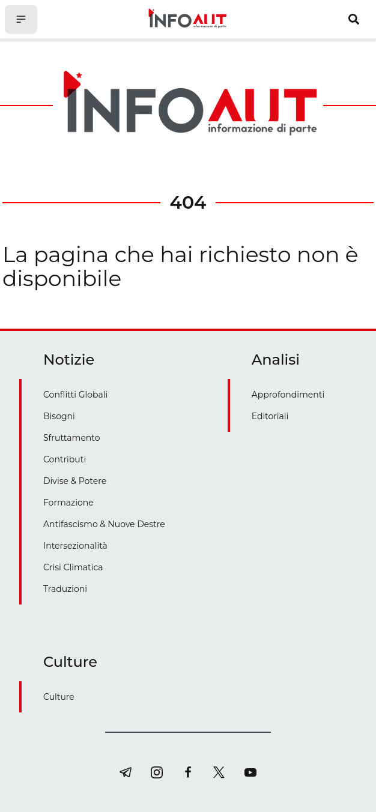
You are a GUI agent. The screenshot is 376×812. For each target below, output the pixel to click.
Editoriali (270, 416)
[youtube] (250, 772)
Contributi (64, 459)
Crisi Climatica (73, 567)
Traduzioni (65, 589)
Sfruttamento (71, 437)
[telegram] (125, 772)
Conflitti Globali (75, 394)
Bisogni (59, 416)
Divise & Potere (74, 481)
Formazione (68, 502)
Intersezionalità (75, 545)
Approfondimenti (288, 394)
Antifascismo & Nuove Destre (104, 524)
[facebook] (188, 772)
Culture (58, 696)
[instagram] (156, 772)
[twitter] (219, 772)
